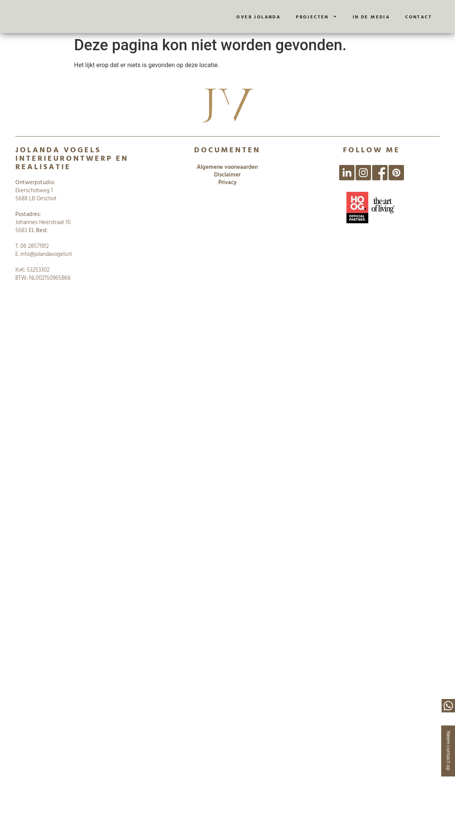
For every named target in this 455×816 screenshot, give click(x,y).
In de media (371, 16)
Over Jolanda (258, 16)
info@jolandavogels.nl (46, 253)
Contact (418, 16)
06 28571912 (34, 245)
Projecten (316, 16)
